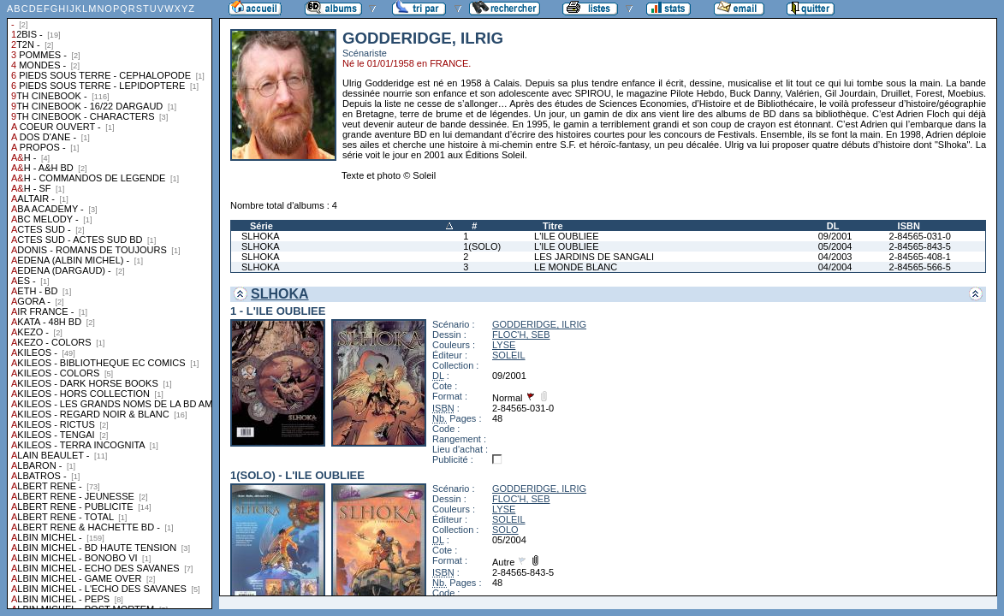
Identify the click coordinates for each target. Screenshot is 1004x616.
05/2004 (835, 246)
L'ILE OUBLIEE (566, 236)
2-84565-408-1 (920, 257)
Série (261, 226)
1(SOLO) (482, 246)
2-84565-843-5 (920, 246)
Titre (553, 226)
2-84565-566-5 (920, 267)
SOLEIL (509, 355)
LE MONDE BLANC (575, 267)
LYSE (503, 345)
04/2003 (835, 257)
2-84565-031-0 (920, 236)
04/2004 (835, 267)
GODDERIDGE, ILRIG (539, 324)
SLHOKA (260, 236)
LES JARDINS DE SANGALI (594, 257)
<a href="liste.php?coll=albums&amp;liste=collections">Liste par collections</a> (109, 304)
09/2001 (835, 236)
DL (833, 226)
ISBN (909, 226)
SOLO (505, 529)
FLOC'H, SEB (521, 334)
